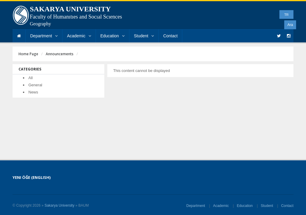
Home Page (28, 53)
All (30, 78)
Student (144, 35)
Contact (170, 35)
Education (112, 35)
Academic (79, 35)
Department (44, 35)
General (35, 85)
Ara (290, 25)
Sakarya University (59, 205)
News (33, 92)
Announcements (60, 53)
